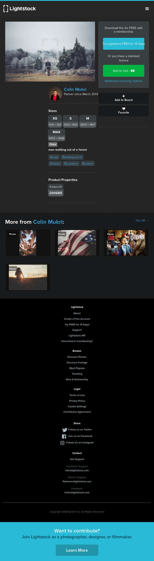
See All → (142, 220)
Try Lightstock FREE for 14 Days (123, 44)
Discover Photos (77, 357)
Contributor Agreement (77, 412)
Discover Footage (77, 362)
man (54, 157)
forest (55, 163)
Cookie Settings (77, 406)
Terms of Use (77, 395)
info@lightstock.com (77, 470)
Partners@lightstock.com (77, 481)
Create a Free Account (77, 319)
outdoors (71, 163)
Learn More (77, 550)
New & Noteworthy (77, 379)
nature (87, 163)
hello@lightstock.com (77, 492)
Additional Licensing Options (124, 81)
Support (77, 330)
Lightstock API (77, 335)
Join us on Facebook (80, 436)
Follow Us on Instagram (80, 442)
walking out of (72, 157)
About (77, 313)
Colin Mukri (75, 89)
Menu (147, 8)
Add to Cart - (124, 71)
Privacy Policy (77, 401)
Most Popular (77, 368)
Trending (77, 374)
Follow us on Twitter (80, 429)
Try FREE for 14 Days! (77, 324)
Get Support (77, 459)
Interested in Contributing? (77, 341)
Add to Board (124, 98)
